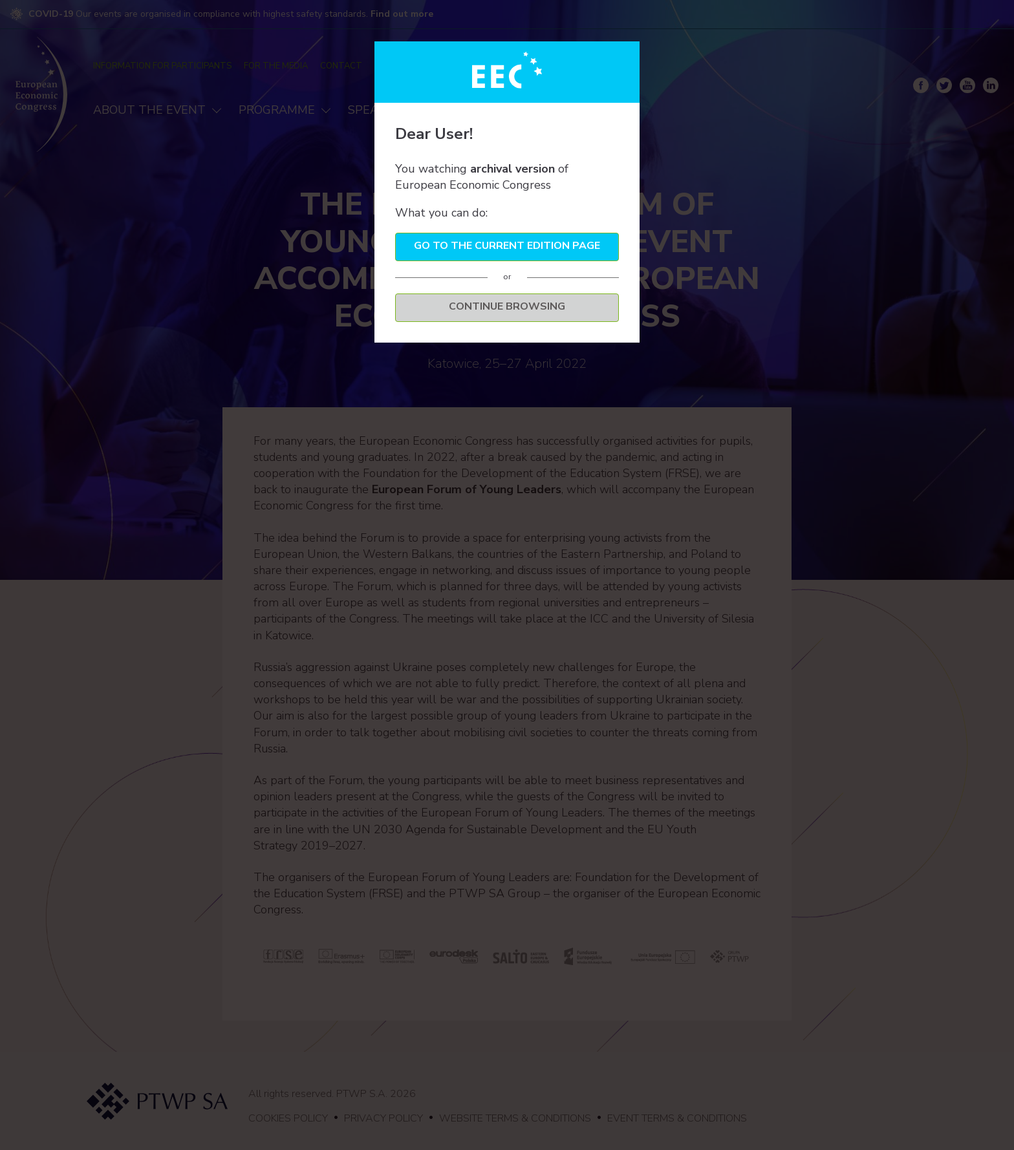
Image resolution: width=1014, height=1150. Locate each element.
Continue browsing (507, 306)
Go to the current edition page (507, 246)
